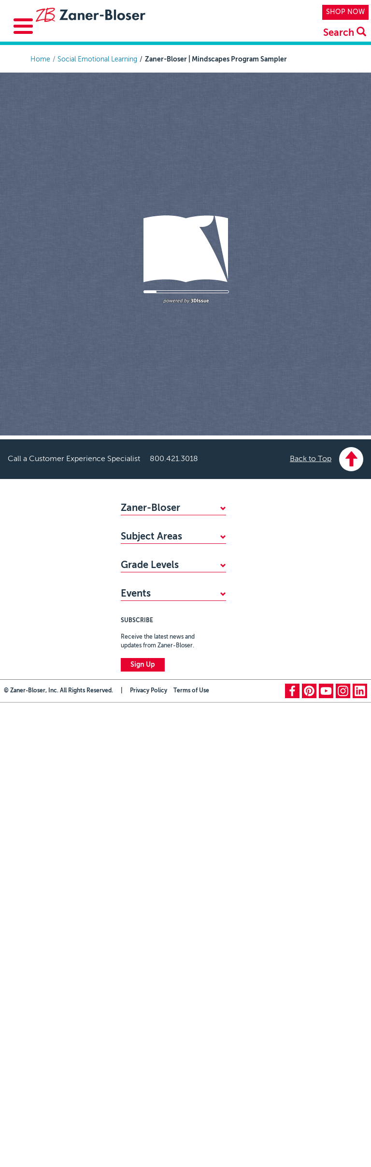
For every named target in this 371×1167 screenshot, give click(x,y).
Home (40, 59)
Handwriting (139, 597)
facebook (292, 799)
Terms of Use (191, 799)
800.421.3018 (174, 459)
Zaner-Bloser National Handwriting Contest (155, 697)
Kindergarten (140, 653)
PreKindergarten (146, 637)
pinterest (309, 799)
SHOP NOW (345, 12)
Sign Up (142, 772)
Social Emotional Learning (97, 59)
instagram (343, 799)
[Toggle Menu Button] (23, 26)
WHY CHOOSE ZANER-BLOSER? (172, 526)
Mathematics (140, 581)
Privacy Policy (148, 799)
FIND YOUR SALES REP (157, 542)
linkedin (360, 799)
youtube (326, 799)
